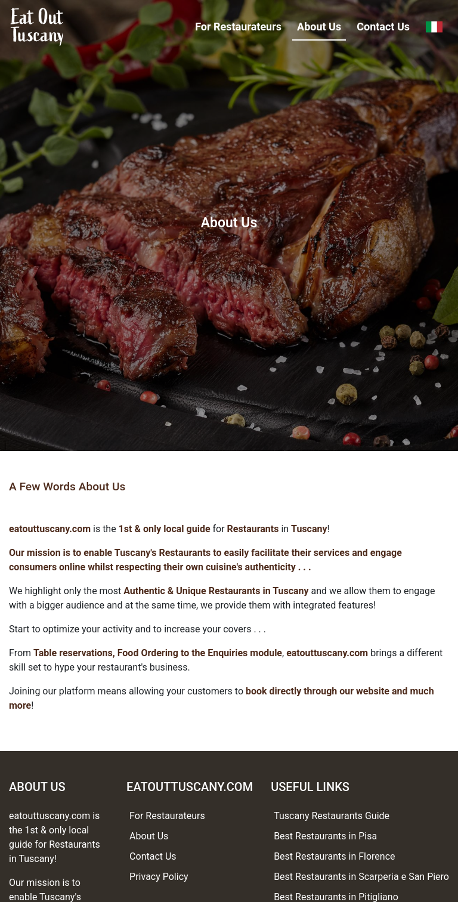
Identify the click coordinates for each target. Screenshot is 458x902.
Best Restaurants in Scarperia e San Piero (361, 876)
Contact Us (383, 26)
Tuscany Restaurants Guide (331, 815)
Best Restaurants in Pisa (325, 836)
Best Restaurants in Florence (334, 856)
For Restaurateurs (238, 26)
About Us (319, 26)
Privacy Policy (158, 876)
